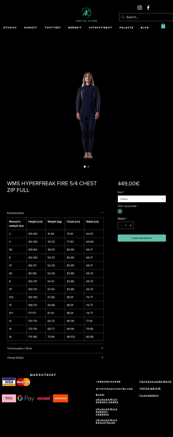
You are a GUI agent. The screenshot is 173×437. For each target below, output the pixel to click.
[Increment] (131, 225)
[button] (163, 25)
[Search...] (145, 17)
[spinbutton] (126, 225)
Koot (121, 192)
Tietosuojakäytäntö (155, 381)
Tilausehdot (149, 395)
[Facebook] (148, 8)
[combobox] (142, 198)
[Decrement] (120, 225)
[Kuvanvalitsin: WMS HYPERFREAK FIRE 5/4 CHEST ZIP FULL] (84, 166)
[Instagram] (140, 8)
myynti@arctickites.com (114, 389)
